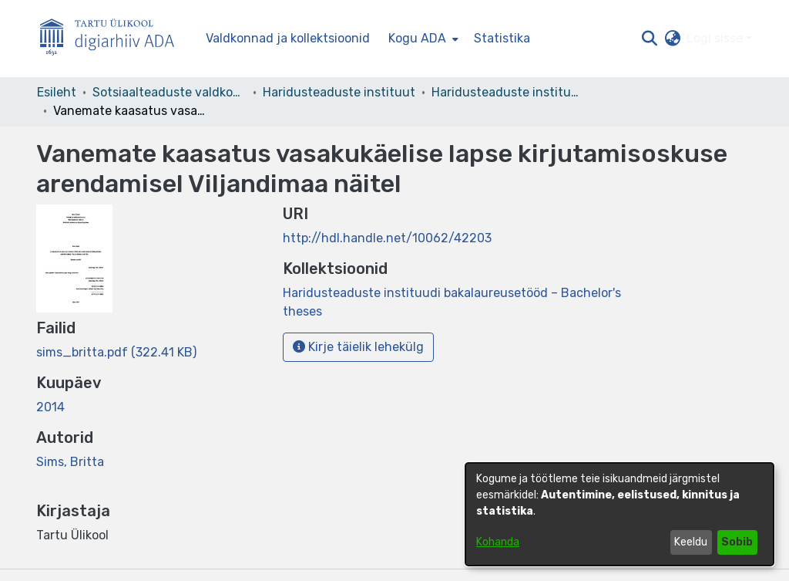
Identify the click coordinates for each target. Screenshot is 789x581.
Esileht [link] (56, 92)
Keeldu (690, 542)
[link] (116, 352)
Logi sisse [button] (716, 38)
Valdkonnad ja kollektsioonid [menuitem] (288, 38)
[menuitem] (421, 38)
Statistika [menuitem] (502, 38)
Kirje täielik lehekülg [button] (358, 346)
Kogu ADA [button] (417, 38)
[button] (649, 38)
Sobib (737, 542)
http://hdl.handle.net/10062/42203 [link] (387, 238)
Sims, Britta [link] (70, 461)
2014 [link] (50, 407)
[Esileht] (113, 39)
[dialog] (619, 514)
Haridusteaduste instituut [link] (339, 92)
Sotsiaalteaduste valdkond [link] (169, 92)
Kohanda (497, 542)
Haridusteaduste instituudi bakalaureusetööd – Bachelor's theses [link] (508, 92)
